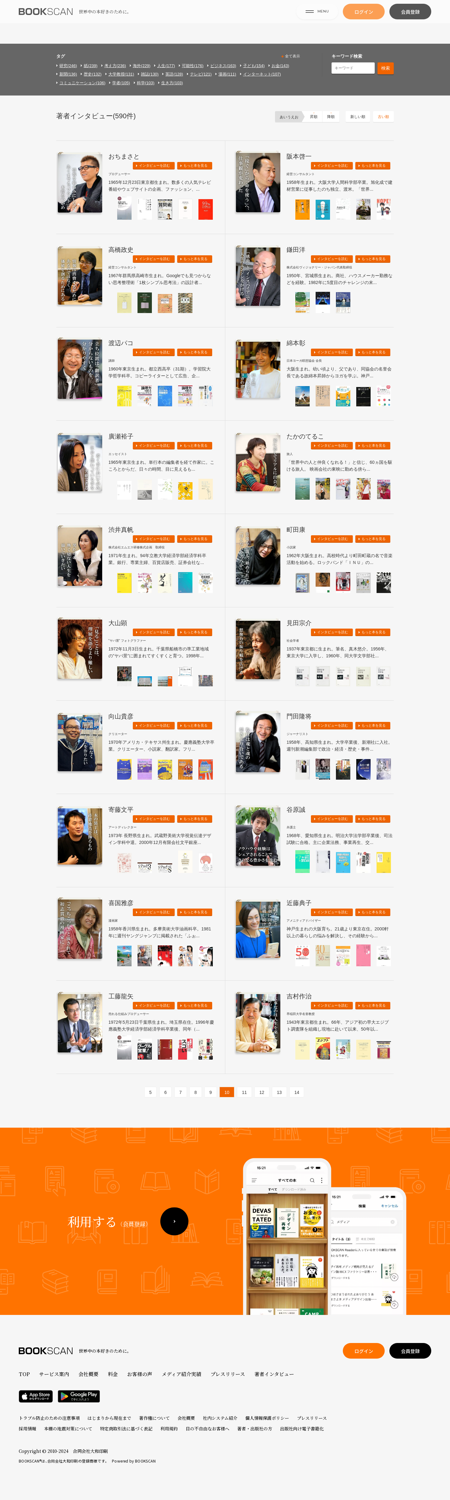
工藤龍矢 (120, 996)
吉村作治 (299, 996)
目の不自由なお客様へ (207, 1428)
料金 (113, 1374)
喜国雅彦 (120, 903)
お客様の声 (139, 1374)
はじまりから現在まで (109, 1418)
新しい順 (357, 117)
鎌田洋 (296, 249)
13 (279, 1092)
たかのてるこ (305, 436)
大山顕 (117, 623)
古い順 (383, 117)
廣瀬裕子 (120, 436)
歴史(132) (92, 74)
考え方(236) (115, 65)
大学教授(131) (121, 74)
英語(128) (174, 74)
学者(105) (121, 83)
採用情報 (27, 1428)
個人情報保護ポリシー (267, 1418)
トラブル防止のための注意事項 (49, 1418)
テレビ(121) (201, 74)
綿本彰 (296, 343)
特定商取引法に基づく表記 (126, 1428)
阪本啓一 (299, 156)
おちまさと (124, 156)
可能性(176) (192, 65)
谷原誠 (296, 809)
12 (261, 1092)
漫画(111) (227, 74)
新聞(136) (68, 74)
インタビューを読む (154, 165)
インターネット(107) (262, 74)
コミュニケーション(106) (82, 83)
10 (226, 1092)
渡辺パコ (120, 343)
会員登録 (410, 22)
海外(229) (141, 65)
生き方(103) (172, 83)
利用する (109, 1240)
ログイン (363, 22)
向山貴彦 (120, 716)
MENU (317, 21)
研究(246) (68, 65)
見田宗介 (299, 623)
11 (244, 1092)
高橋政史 (120, 249)
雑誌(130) (149, 74)
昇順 (314, 117)
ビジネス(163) (223, 65)
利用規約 (169, 1428)
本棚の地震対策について (68, 1428)
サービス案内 (54, 1374)
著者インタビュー (274, 1374)
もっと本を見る (195, 165)
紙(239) (90, 65)
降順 (331, 117)
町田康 (296, 529)
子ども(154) (254, 65)
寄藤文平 (120, 809)
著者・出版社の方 (254, 1428)
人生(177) (166, 65)
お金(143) (280, 65)
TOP (24, 1374)
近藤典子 (299, 903)
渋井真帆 (120, 529)
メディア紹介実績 (181, 1374)
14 (296, 1092)
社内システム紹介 (220, 1418)
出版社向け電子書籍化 (302, 1428)
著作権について (154, 1418)
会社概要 (88, 1374)
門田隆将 (299, 716)
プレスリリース (228, 1374)
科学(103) (145, 83)
